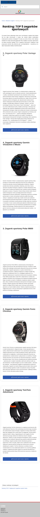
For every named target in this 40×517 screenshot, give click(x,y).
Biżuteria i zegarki (10, 20)
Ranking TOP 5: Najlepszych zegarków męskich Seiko (14, 488)
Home (3, 20)
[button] (8, 2)
